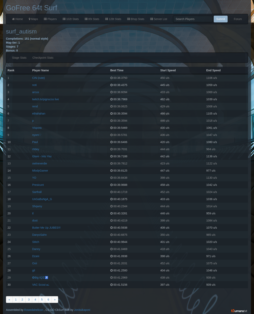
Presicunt (38, 184)
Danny (36, 249)
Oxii (34, 263)
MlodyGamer (40, 170)
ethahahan (38, 113)
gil (33, 270)
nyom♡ (36, 134)
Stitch (35, 241)
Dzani (35, 256)
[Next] (55, 299)
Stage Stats (19, 57)
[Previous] (9, 299)
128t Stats (113, 19)
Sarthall (36, 192)
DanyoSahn (39, 234)
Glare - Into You (41, 156)
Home (17, 19)
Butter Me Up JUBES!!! (46, 227)
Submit (220, 19)
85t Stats (92, 19)
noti (34, 85)
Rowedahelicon (33, 309)
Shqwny (37, 206)
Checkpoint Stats (42, 57)
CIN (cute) (38, 77)
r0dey (35, 149)
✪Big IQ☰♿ (40, 277)
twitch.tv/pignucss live (45, 99)
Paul (35, 142)
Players (50, 19)
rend (35, 106)
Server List (158, 19)
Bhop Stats (135, 19)
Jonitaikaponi (82, 309)
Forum (238, 19)
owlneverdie (39, 163)
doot (35, 220)
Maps (33, 19)
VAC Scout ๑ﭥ (40, 284)
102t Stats (71, 19)
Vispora (36, 127)
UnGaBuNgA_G (42, 199)
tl (33, 213)
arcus (35, 92)
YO (34, 177)
